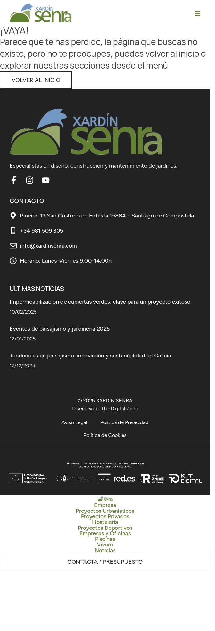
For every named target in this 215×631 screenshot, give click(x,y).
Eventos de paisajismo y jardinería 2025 (60, 328)
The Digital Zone (119, 409)
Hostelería (105, 522)
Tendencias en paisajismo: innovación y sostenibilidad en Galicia (90, 355)
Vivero (105, 544)
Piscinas (105, 539)
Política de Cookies (105, 435)
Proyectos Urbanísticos (105, 511)
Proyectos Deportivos (105, 528)
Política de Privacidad (124, 422)
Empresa (105, 505)
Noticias (105, 550)
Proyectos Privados (105, 516)
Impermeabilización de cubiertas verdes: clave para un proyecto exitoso (100, 301)
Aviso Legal (74, 422)
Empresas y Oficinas (105, 533)
